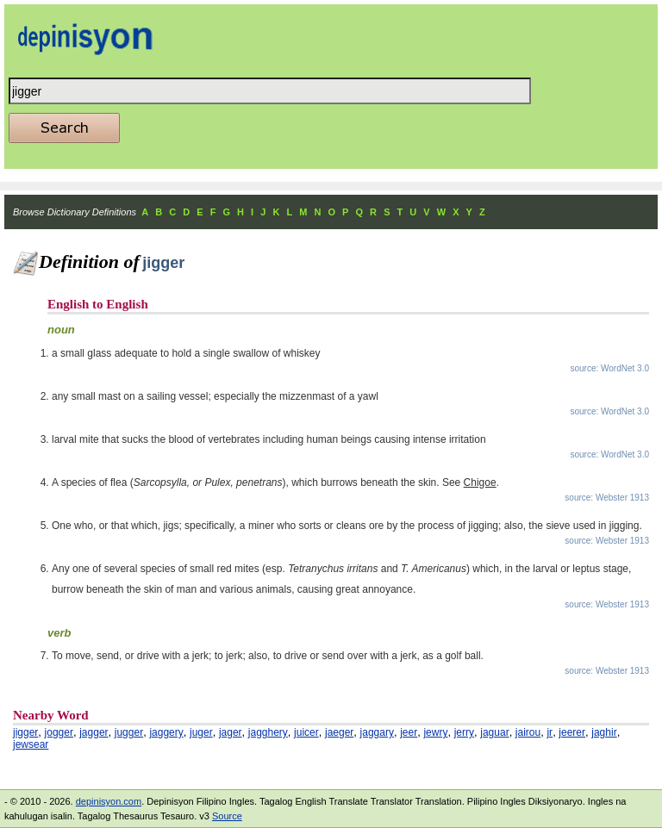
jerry (464, 732)
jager (230, 732)
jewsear (30, 744)
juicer (306, 732)
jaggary (377, 732)
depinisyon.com (108, 801)
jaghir (603, 732)
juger (201, 732)
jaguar (494, 732)
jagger (93, 732)
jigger (25, 732)
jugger (129, 732)
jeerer (572, 732)
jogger (59, 732)
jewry (435, 732)
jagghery (268, 732)
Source (227, 816)
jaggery (166, 732)
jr (549, 732)
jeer (408, 732)
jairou (527, 732)
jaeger (339, 732)
